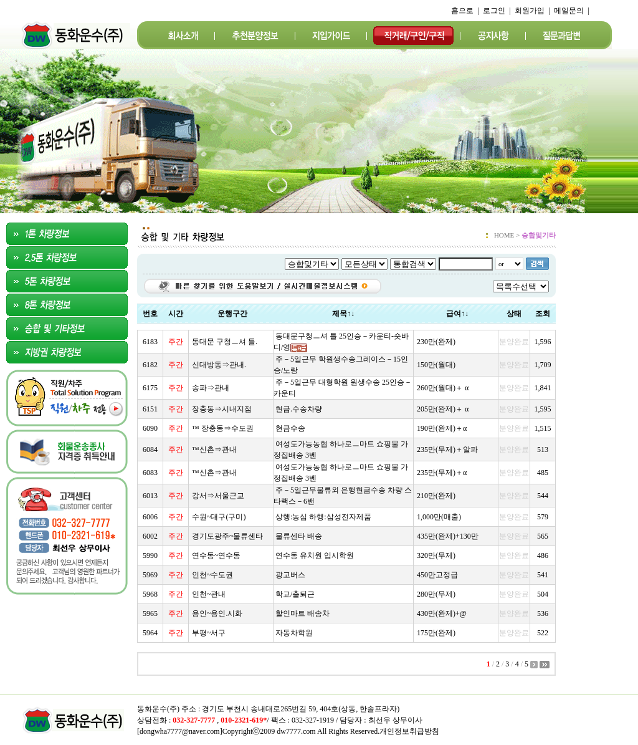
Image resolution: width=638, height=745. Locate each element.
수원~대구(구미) (218, 516)
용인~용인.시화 (217, 613)
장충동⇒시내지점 (222, 409)
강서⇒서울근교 (218, 495)
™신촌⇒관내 (214, 449)
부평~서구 (209, 632)
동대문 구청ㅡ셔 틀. (224, 341)
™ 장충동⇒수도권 (223, 428)
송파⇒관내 (210, 387)
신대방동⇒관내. (219, 364)
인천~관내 (209, 594)
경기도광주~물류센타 (228, 536)
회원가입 (530, 10)
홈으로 (462, 10)
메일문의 (569, 10)
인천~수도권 (213, 574)
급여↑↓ (457, 313)
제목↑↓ (343, 313)
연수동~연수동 (216, 555)
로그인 (494, 10)
